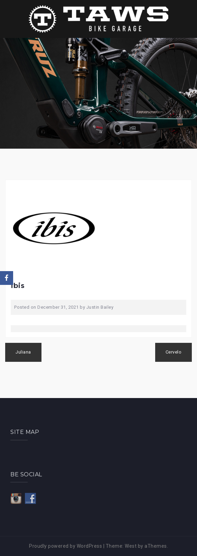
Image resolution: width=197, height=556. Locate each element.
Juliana (23, 352)
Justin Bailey (100, 307)
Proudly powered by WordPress (65, 546)
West (131, 546)
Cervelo (174, 352)
